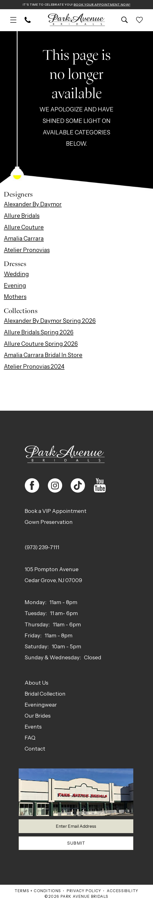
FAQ (30, 738)
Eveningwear (41, 705)
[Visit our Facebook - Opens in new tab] (32, 486)
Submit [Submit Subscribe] (76, 848)
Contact (35, 749)
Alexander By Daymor (33, 205)
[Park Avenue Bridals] (76, 21)
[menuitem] (13, 21)
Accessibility (122, 896)
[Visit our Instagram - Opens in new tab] (55, 486)
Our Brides (38, 716)
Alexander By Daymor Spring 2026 (50, 321)
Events (33, 727)
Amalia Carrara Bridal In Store (43, 355)
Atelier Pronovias (27, 250)
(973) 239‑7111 (42, 548)
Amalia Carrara (24, 239)
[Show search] (124, 21)
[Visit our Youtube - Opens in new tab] (99, 486)
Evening (15, 286)
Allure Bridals (21, 216)
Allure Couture (24, 227)
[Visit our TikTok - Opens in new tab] (77, 486)
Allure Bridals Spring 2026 (38, 333)
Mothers (15, 297)
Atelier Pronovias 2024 (34, 367)
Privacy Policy (84, 896)
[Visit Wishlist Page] (139, 21)
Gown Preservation (49, 523)
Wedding (16, 274)
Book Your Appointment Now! (107, 4)
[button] (13, 21)
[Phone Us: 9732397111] (27, 21)
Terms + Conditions (38, 896)
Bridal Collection (45, 694)
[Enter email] (76, 828)
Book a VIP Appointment (55, 512)
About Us (36, 683)
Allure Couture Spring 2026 (41, 344)
